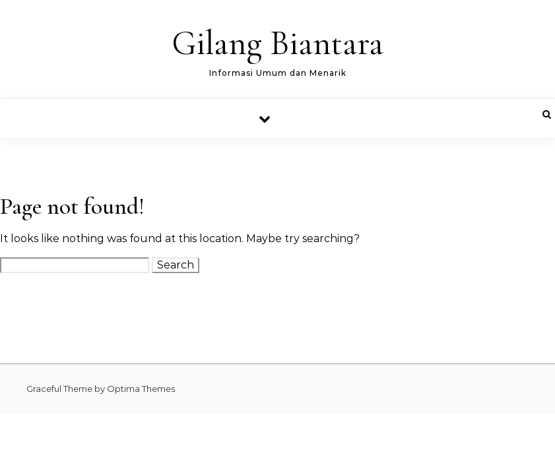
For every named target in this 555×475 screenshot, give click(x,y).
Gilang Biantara (277, 43)
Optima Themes (141, 388)
